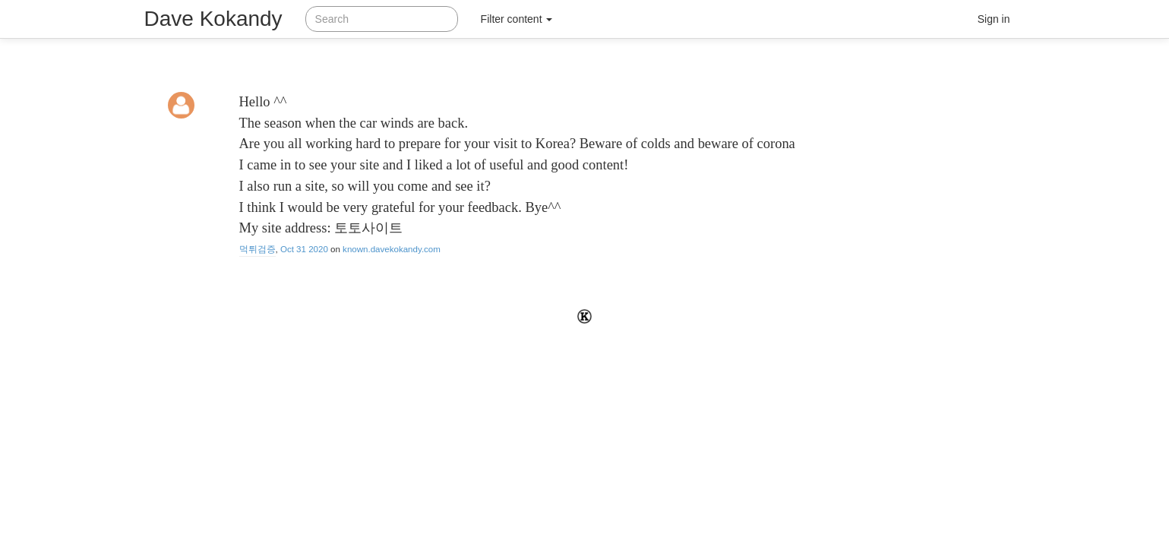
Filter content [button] (517, 19)
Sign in (994, 19)
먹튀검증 (257, 249)
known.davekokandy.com (392, 249)
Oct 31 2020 (304, 249)
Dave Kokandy (213, 18)
